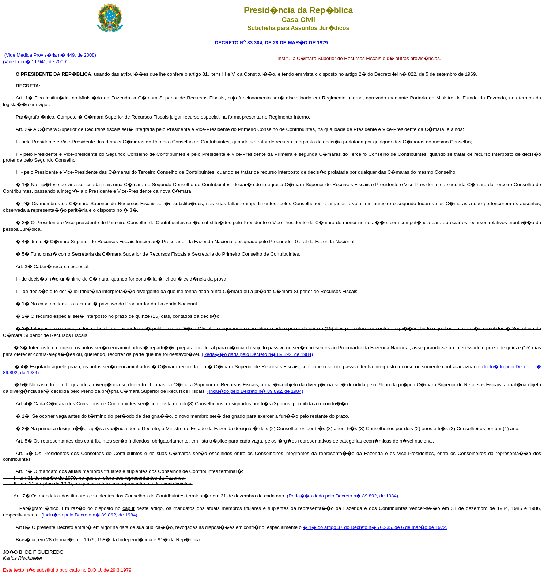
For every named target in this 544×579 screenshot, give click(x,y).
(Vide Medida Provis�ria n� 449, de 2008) (50, 55)
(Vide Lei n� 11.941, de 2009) (35, 61)
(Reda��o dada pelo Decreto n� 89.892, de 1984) (257, 354)
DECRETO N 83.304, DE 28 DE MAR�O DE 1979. (272, 42)
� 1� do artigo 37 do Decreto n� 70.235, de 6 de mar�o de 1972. (375, 527)
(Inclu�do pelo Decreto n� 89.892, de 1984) (255, 391)
